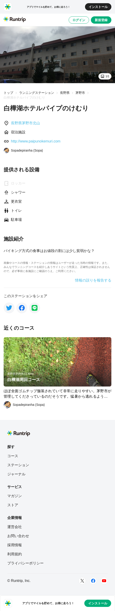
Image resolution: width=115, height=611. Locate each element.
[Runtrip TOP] (15, 20)
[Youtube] (104, 580)
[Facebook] (93, 580)
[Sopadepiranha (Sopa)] (23, 150)
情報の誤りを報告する (93, 280)
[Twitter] (82, 580)
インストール (98, 7)
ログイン (78, 20)
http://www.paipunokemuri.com (35, 141)
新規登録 (101, 20)
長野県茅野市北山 (25, 123)
